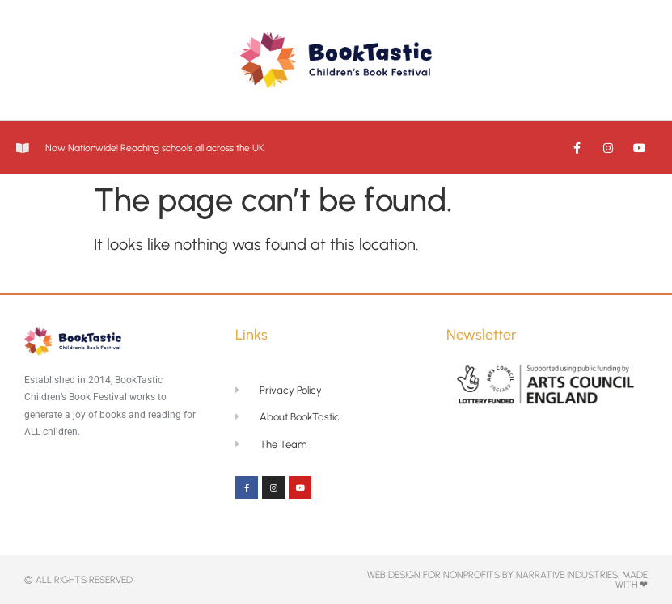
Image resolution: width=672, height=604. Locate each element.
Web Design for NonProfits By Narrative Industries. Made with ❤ (507, 579)
